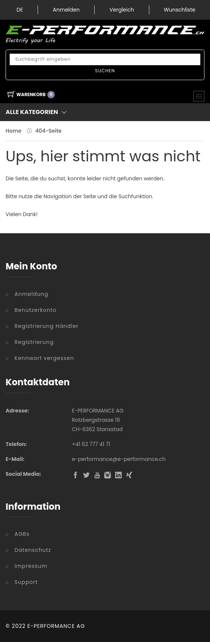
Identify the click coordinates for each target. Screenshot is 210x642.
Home (13, 131)
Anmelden (66, 9)
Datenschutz (33, 550)
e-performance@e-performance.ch (119, 459)
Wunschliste (179, 9)
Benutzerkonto (36, 310)
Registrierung (34, 342)
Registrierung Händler (47, 326)
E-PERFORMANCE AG (56, 626)
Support (26, 582)
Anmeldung (31, 294)
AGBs (22, 534)
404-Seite (48, 131)
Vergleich (121, 9)
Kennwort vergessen (44, 358)
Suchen (105, 70)
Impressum (31, 566)
